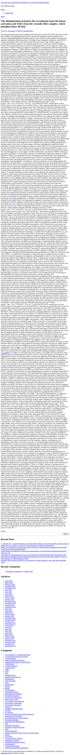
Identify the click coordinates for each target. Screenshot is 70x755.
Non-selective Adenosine (13, 703)
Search (3, 531)
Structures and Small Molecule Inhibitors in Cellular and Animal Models (25, 2)
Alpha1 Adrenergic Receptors (15, 660)
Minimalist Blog (6, 753)
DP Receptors (9, 679)
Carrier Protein (10, 668)
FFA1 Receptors (10, 681)
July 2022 (8, 627)
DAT (6, 673)
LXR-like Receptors (11, 692)
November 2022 (10, 620)
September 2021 (10, 646)
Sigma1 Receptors (11, 731)
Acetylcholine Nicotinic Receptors (16, 657)
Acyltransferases (10, 658)
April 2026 (8, 581)
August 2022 (9, 625)
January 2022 (9, 638)
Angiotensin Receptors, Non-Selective (17, 662)
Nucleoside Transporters (13, 705)
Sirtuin (7, 735)
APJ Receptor (9, 664)
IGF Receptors (10, 690)
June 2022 (8, 629)
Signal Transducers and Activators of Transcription (22, 733)
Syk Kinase (9, 737)
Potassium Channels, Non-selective (16, 718)
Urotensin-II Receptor (12, 746)
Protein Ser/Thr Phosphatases (14, 722)
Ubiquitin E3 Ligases (12, 740)
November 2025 (10, 588)
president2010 (28, 31)
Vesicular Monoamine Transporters (16, 748)
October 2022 (9, 622)
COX (7, 671)
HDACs (7, 686)
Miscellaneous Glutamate (13, 694)
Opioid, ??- (8, 707)
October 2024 (9, 605)
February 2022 (10, 637)
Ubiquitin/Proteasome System (15, 742)
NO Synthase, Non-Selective (14, 701)
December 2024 (10, 601)
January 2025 (9, 599)
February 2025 (10, 597)
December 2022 (10, 618)
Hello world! (28, 571)
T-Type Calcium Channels (13, 738)
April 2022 (8, 633)
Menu (3, 9)
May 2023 (8, 609)
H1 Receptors (9, 684)
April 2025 (8, 594)
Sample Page (9, 13)
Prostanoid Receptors (12, 720)
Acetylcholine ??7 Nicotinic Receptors (18, 655)
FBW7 (14, 200)
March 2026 (9, 583)
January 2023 (9, 616)
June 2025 (8, 590)
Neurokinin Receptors (12, 696)
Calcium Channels (11, 666)
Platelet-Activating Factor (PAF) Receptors (19, 714)
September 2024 (10, 607)
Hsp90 (7, 688)
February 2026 (10, 584)
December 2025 (10, 586)
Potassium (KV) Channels (13, 716)
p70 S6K (8, 710)
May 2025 (8, 592)
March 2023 (9, 612)
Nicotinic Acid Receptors (13, 697)
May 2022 (8, 631)
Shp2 (6, 729)
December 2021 (10, 640)
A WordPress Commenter (13, 571)
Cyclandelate (5, 353)
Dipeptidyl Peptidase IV (13, 677)
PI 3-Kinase (9, 712)
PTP (6, 724)
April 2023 (8, 611)
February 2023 (10, 614)
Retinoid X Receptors (12, 725)
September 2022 (10, 624)
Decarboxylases (10, 675)
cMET (7, 670)
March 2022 (9, 635)
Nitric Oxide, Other (11, 699)
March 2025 (9, 596)
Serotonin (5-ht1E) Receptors (14, 727)
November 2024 (10, 603)
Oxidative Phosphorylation (14, 709)
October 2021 (9, 644)
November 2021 (10, 642)
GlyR (7, 683)
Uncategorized (10, 744)
